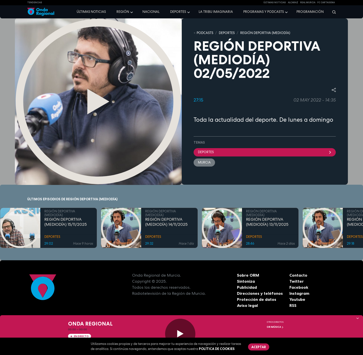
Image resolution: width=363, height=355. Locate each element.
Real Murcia (307, 2)
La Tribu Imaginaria (216, 12)
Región (122, 12)
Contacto (298, 275)
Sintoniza (246, 281)
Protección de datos (256, 299)
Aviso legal (247, 305)
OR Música (275, 327)
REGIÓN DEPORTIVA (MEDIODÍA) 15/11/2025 (65, 222)
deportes (264, 152)
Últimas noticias (91, 12)
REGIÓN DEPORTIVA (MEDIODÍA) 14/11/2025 (166, 222)
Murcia (204, 162)
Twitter (296, 281)
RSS (292, 305)
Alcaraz (293, 2)
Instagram (299, 293)
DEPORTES (227, 33)
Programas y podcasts (263, 12)
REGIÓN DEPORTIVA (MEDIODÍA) (265, 33)
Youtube (297, 299)
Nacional (151, 12)
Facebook (298, 287)
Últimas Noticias (274, 2)
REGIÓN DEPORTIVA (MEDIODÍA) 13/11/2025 (267, 222)
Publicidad (247, 287)
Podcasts (205, 33)
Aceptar (258, 347)
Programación (310, 12)
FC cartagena (326, 2)
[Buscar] (332, 12)
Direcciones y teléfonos (260, 293)
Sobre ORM (248, 275)
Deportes (178, 12)
